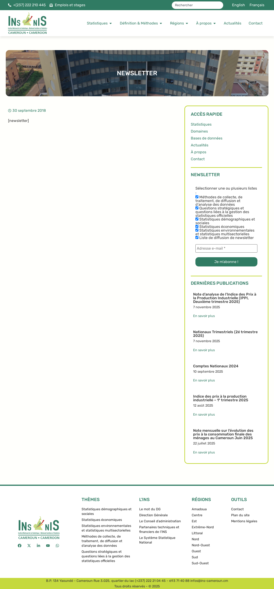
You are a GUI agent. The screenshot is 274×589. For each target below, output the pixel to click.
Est (194, 521)
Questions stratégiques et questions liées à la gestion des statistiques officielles (222, 211)
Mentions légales (244, 521)
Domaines (199, 131)
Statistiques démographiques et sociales (225, 221)
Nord (195, 539)
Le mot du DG (150, 509)
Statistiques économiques (219, 227)
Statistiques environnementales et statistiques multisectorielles (224, 232)
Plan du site (240, 515)
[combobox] (197, 5)
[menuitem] (238, 5)
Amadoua (199, 509)
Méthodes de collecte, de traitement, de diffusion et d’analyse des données (218, 200)
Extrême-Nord (203, 527)
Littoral (197, 533)
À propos (198, 152)
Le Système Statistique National (157, 540)
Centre (197, 515)
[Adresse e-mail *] (226, 248)
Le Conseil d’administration (160, 521)
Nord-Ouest (201, 545)
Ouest (196, 551)
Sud (195, 557)
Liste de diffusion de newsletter (224, 238)
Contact (198, 159)
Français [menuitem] (257, 5)
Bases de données (206, 138)
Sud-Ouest (200, 563)
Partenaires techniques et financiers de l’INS (159, 529)
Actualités (199, 145)
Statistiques (201, 124)
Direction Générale (153, 515)
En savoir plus (204, 316)
